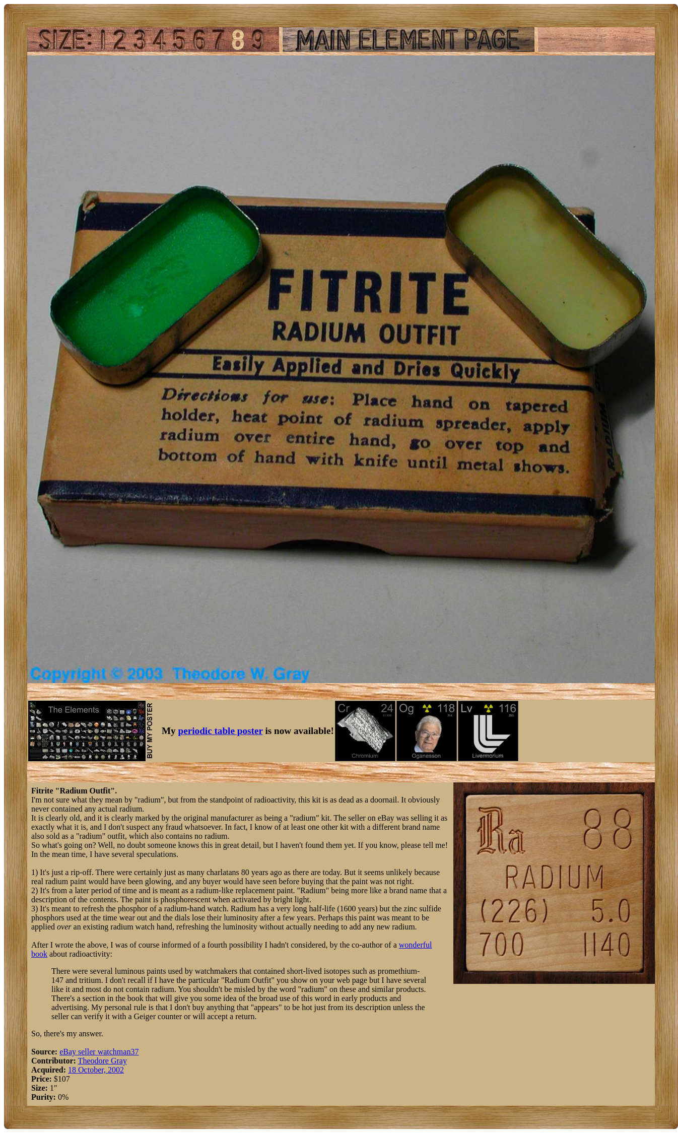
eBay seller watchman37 (99, 1051)
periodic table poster (220, 730)
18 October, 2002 (96, 1069)
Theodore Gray (102, 1060)
